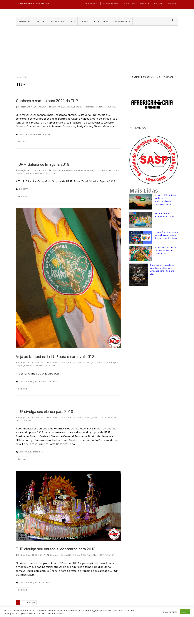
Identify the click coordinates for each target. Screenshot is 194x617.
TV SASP (84, 21)
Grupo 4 (19, 365)
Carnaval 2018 (68, 170)
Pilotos (43, 381)
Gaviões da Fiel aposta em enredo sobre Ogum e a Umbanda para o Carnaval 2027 (162, 269)
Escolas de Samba (84, 170)
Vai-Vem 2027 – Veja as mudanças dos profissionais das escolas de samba (165, 199)
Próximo (31, 602)
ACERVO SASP (101, 21)
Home (18, 77)
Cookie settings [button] (169, 611)
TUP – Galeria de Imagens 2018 (42, 164)
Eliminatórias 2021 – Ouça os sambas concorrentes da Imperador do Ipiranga (166, 235)
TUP (110, 106)
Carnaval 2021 (58, 106)
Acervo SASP (129, 3)
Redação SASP (25, 106)
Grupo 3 (19, 173)
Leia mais (22, 141)
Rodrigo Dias (24, 362)
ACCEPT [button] (184, 611)
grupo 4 (36, 381)
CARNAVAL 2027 (122, 21)
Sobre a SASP (91, 3)
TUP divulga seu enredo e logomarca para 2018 (56, 549)
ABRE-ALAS (24, 21)
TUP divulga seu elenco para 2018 (44, 411)
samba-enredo (40, 134)
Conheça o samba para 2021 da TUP (47, 101)
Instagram (158, 3)
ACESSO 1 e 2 (57, 21)
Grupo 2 (69, 106)
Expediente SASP (110, 3)
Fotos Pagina (113, 170)
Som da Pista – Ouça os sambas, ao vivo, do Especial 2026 (165, 250)
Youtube (172, 3)
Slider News (90, 106)
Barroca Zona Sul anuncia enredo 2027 (164, 215)
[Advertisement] (97, 48)
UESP (72, 21)
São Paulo (79, 106)
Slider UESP (101, 106)
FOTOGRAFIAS (100, 170)
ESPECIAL (40, 21)
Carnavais (56, 170)
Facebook (144, 3)
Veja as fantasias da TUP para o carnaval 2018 (55, 356)
